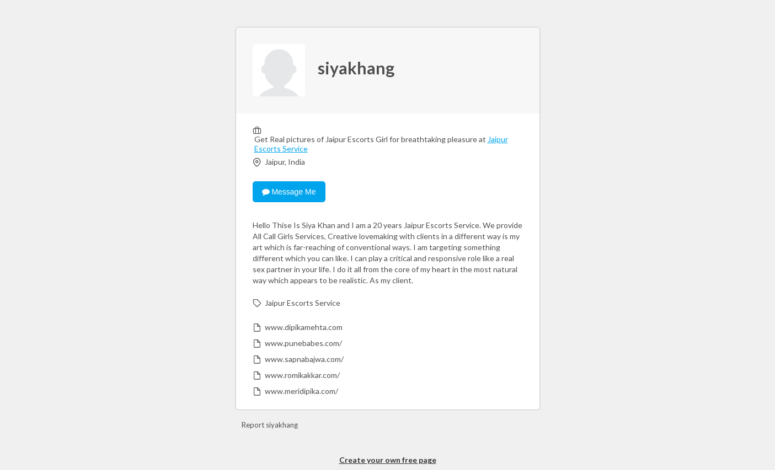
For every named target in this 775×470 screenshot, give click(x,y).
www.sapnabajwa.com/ (304, 359)
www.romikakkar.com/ (302, 375)
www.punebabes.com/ (303, 343)
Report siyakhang (270, 424)
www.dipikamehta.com (304, 327)
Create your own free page (387, 459)
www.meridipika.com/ (301, 391)
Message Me (289, 191)
